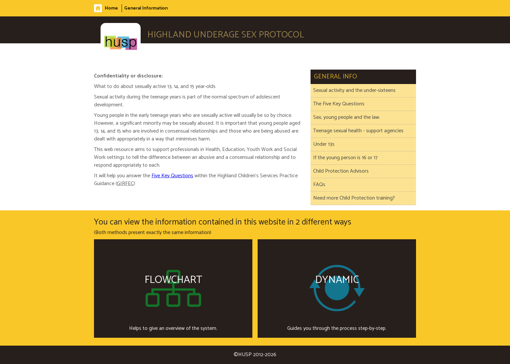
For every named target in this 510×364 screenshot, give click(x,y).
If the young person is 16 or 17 (345, 158)
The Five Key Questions (338, 104)
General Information (146, 8)
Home (111, 8)
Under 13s (324, 144)
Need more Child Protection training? (354, 198)
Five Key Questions (172, 175)
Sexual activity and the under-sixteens (354, 91)
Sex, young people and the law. (346, 117)
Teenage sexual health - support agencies (358, 131)
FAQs (319, 185)
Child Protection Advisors (341, 171)
